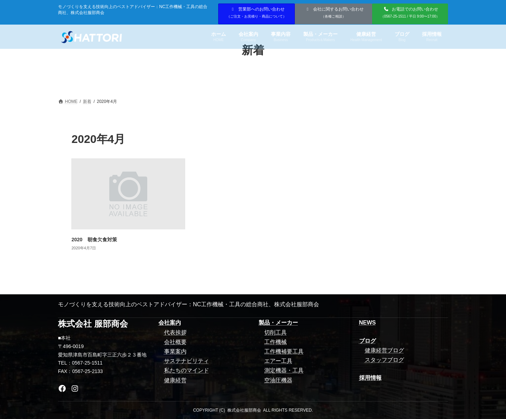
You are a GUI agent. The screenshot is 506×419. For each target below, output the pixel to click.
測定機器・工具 (284, 370)
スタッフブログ (384, 360)
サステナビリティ (186, 361)
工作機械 (275, 342)
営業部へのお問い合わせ (256, 12)
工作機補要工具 (284, 351)
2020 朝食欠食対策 (94, 239)
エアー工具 (278, 361)
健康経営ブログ (384, 350)
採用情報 (370, 378)
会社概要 (175, 342)
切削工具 (275, 332)
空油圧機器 (278, 380)
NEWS (367, 323)
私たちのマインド (186, 370)
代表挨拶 (175, 332)
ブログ (367, 341)
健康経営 (175, 380)
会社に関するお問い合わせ (334, 12)
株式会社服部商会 (244, 410)
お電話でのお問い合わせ (410, 12)
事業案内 (175, 351)
